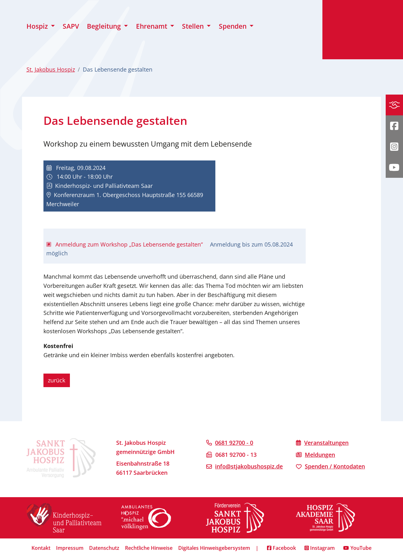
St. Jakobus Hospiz (50, 69)
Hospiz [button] (37, 26)
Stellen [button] (193, 26)
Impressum (69, 547)
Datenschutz (104, 547)
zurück (56, 380)
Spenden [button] (233, 26)
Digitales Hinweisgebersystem (214, 547)
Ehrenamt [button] (152, 26)
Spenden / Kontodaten (335, 466)
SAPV (71, 26)
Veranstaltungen (326, 442)
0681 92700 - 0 (234, 442)
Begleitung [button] (104, 26)
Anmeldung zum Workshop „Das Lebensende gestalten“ (125, 244)
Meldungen (320, 454)
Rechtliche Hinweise (149, 547)
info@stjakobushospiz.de (249, 466)
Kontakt (40, 547)
